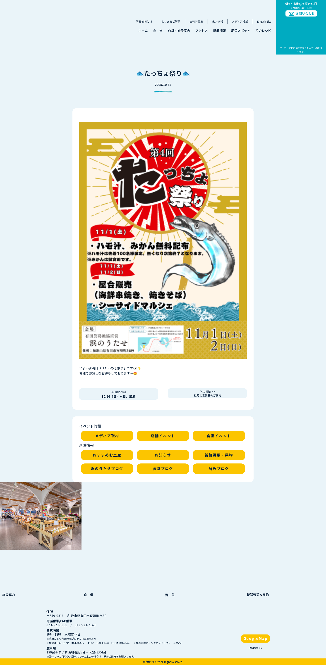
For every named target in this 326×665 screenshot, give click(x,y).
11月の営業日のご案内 (207, 393)
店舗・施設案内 (179, 30)
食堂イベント (219, 435)
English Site (264, 21)
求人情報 (217, 21)
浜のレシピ (263, 30)
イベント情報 (90, 426)
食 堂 (158, 30)
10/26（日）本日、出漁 (118, 394)
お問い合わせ (305, 13)
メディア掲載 (240, 21)
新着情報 (219, 30)
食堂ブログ (163, 468)
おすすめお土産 (107, 455)
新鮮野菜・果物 (219, 455)
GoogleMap (255, 638)
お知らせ (163, 455)
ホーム (143, 30)
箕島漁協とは (144, 21)
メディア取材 (107, 435)
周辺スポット (240, 30)
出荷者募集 (196, 21)
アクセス (201, 30)
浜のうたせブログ (107, 468)
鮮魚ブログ (219, 468)
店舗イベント (163, 435)
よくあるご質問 (170, 21)
